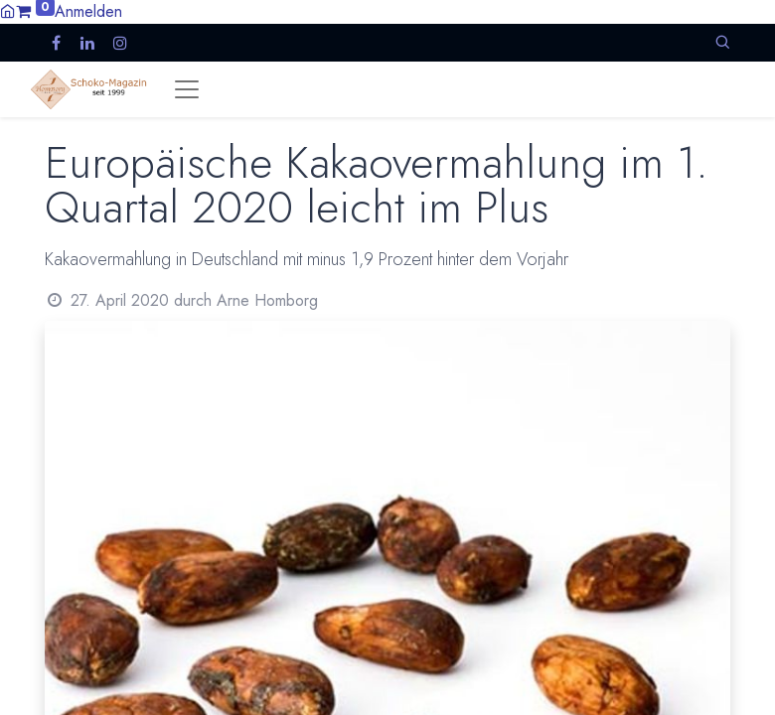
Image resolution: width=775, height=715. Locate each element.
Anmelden (88, 11)
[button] (722, 42)
